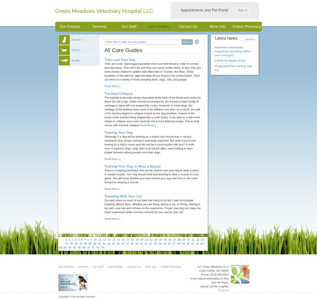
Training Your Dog (118, 132)
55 (164, 243)
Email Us (223, 290)
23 (155, 239)
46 (122, 243)
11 (99, 239)
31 (193, 239)
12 (104, 239)
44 (113, 243)
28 (179, 239)
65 (65, 247)
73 (102, 247)
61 (192, 243)
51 (146, 243)
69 (83, 247)
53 (155, 243)
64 (60, 247)
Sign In (243, 10)
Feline (69, 50)
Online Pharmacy (247, 26)
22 (151, 239)
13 (109, 239)
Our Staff (129, 26)
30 (188, 239)
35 (71, 243)
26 (169, 239)
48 (132, 243)
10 (95, 239)
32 (197, 239)
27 (174, 239)
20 (141, 239)
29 (183, 239)
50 (141, 243)
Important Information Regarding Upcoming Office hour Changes (233, 51)
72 (97, 247)
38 (85, 243)
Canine (70, 40)
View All (249, 39)
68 (79, 247)
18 (132, 239)
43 (108, 243)
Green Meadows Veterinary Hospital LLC (104, 11)
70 (88, 247)
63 (202, 243)
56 (169, 243)
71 (93, 247)
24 (160, 239)
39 (89, 243)
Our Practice (70, 26)
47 (127, 243)
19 (137, 239)
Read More (111, 86)
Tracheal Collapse (118, 93)
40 (94, 243)
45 (118, 243)
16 (123, 239)
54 (159, 243)
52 (150, 243)
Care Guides (158, 26)
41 (99, 243)
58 (178, 243)
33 (202, 239)
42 (104, 243)
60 (188, 243)
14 (113, 239)
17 (127, 239)
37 (80, 243)
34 (66, 243)
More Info (217, 26)
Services (99, 26)
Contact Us (188, 26)
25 (165, 239)
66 (69, 247)
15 (118, 239)
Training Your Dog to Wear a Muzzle (132, 166)
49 (136, 243)
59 (183, 243)
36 (76, 243)
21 (146, 239)
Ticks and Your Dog (119, 60)
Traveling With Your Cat (123, 196)
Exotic (69, 60)
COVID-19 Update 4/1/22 (230, 60)
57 (174, 243)
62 (197, 243)
